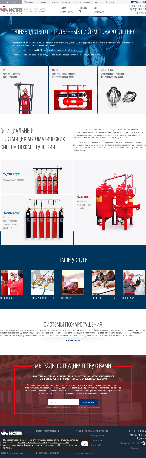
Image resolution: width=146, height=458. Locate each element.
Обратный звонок (138, 2)
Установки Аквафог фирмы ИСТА (89, 440)
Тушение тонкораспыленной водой (92, 431)
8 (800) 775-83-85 (137, 5)
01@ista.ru (141, 13)
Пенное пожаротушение (47, 453)
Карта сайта (135, 448)
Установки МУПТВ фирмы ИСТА (88, 445)
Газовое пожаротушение (47, 431)
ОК (85, 444)
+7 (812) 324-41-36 (137, 9)
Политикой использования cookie (32, 442)
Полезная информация (85, 453)
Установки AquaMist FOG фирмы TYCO (91, 435)
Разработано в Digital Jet (133, 443)
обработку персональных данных (89, 407)
